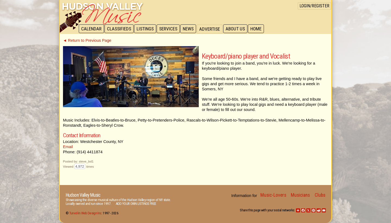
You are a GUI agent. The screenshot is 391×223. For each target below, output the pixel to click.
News (190, 29)
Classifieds (120, 29)
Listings (146, 29)
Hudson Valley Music (83, 195)
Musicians (300, 195)
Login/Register (314, 5)
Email (68, 147)
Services (170, 29)
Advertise (212, 29)
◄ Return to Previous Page (87, 40)
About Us (238, 29)
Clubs (320, 195)
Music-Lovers (273, 195)
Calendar (91, 29)
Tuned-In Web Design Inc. (85, 213)
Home (259, 29)
